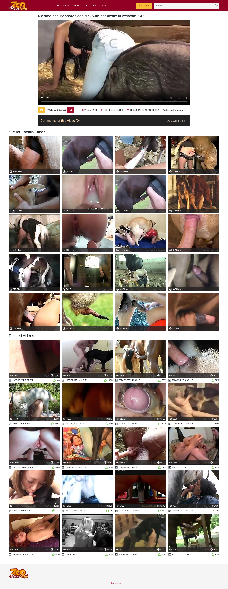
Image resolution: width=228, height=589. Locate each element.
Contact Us (115, 583)
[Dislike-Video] (70, 110)
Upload (143, 5)
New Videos (81, 5)
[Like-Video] (41, 110)
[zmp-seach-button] (216, 6)
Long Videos (99, 5)
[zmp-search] (186, 6)
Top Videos (63, 5)
